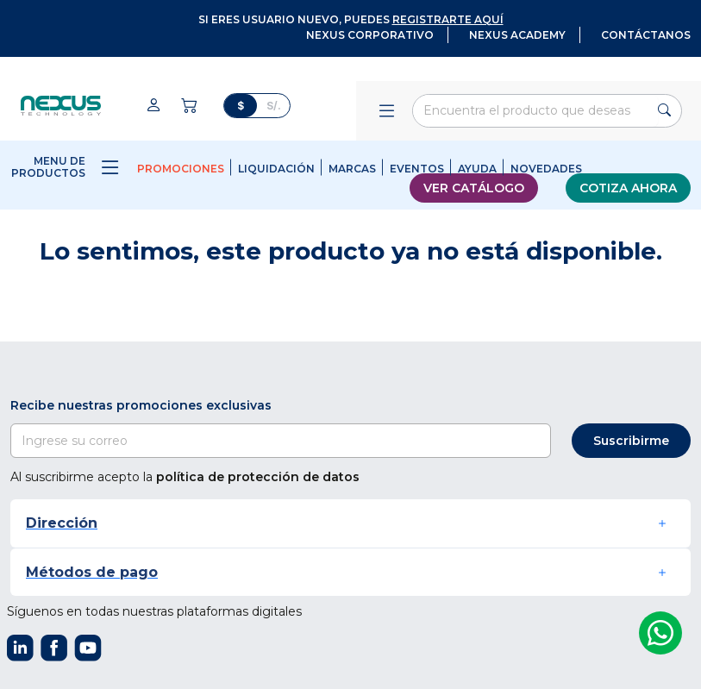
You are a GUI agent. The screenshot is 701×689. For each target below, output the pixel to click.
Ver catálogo (473, 188)
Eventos (417, 168)
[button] (350, 523)
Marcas (352, 168)
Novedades (546, 168)
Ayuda (477, 168)
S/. (273, 105)
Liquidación (276, 168)
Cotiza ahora (628, 188)
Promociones (180, 168)
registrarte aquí (448, 19)
